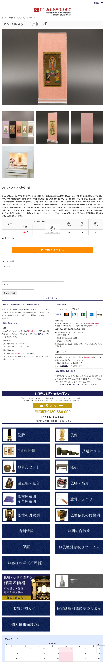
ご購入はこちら (52, 250)
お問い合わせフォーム (52, 405)
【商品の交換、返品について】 (72, 385)
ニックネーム (6, 284)
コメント (6, 266)
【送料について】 (43, 334)
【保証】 (64, 366)
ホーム (4, 18)
